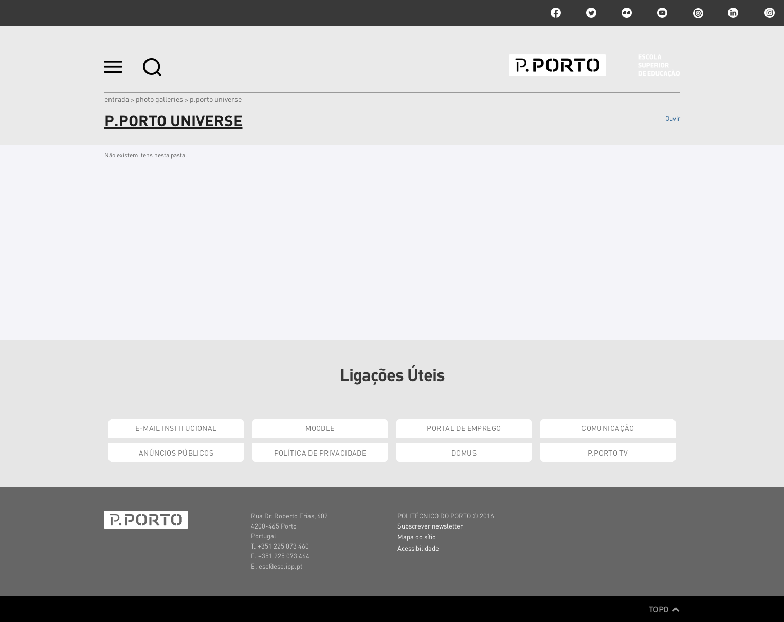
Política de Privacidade (320, 452)
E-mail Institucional (175, 427)
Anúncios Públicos (176, 452)
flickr (627, 13)
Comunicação (607, 427)
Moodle (320, 427)
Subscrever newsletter (430, 525)
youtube (662, 13)
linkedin (733, 13)
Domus (464, 452)
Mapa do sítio (416, 536)
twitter (591, 13)
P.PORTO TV (608, 452)
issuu (697, 13)
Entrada (116, 98)
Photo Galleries (159, 98)
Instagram (768, 13)
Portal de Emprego (464, 427)
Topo (664, 609)
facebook (556, 13)
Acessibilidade (418, 547)
